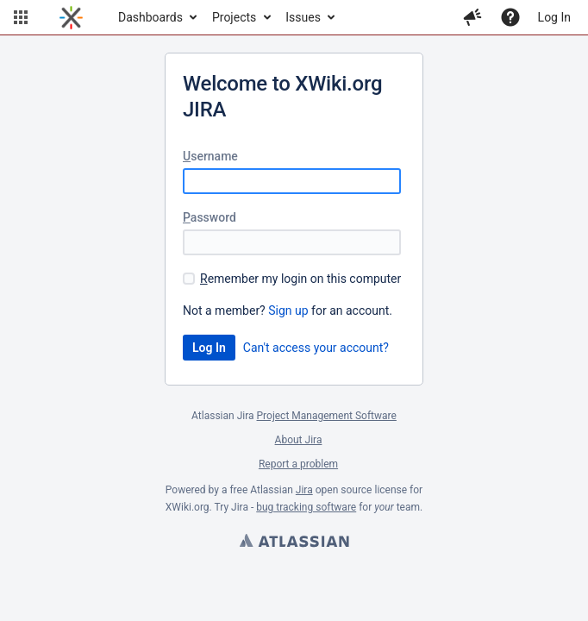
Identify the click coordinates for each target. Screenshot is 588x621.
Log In (554, 17)
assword (209, 217)
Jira (304, 490)
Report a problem (298, 464)
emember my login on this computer (300, 278)
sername (210, 156)
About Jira (298, 440)
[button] (21, 17)
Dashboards (150, 17)
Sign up (288, 310)
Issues (303, 17)
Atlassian (294, 542)
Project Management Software (327, 416)
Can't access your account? (316, 347)
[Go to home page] (71, 17)
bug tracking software (306, 507)
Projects (234, 17)
